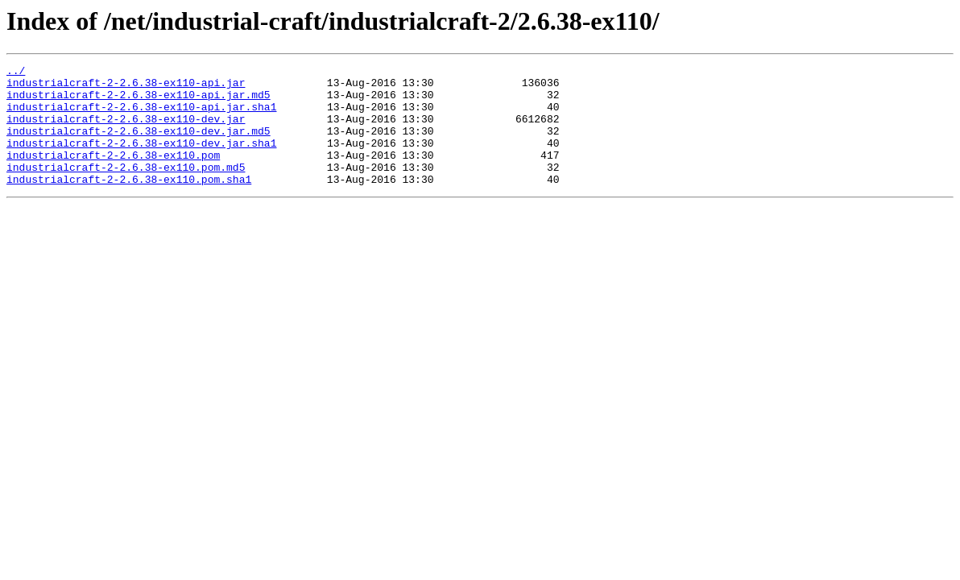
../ (15, 72)
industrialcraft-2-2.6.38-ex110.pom (113, 174)
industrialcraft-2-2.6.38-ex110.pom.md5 (125, 188)
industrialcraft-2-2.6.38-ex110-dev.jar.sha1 (141, 159)
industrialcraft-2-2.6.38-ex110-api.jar (125, 87)
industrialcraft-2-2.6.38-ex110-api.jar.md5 (138, 101)
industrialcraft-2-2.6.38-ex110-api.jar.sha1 (141, 116)
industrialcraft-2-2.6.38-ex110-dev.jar (125, 130)
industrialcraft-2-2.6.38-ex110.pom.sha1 (128, 203)
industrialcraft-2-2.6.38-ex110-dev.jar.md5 (138, 145)
